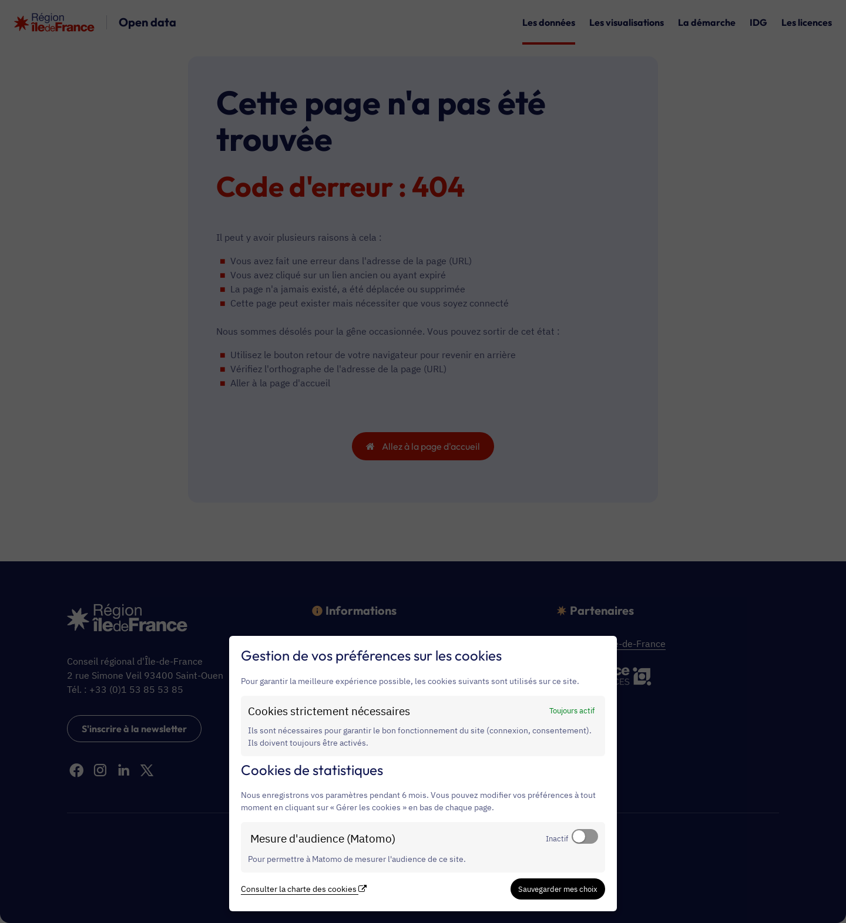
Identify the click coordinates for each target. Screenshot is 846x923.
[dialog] (423, 773)
